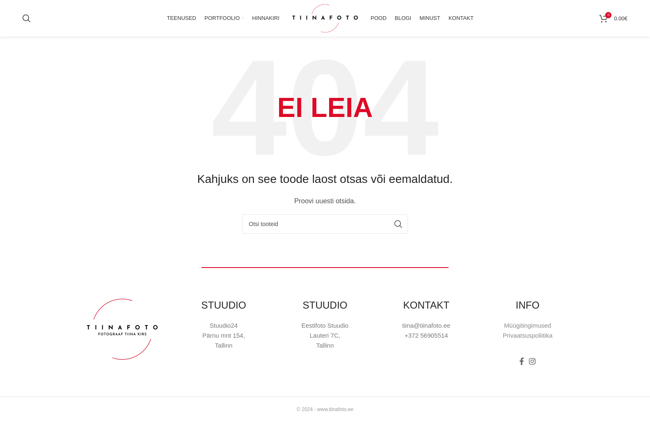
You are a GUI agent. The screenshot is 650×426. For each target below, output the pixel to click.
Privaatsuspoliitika (528, 340)
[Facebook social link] (521, 366)
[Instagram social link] (532, 366)
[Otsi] (26, 20)
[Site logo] (325, 20)
